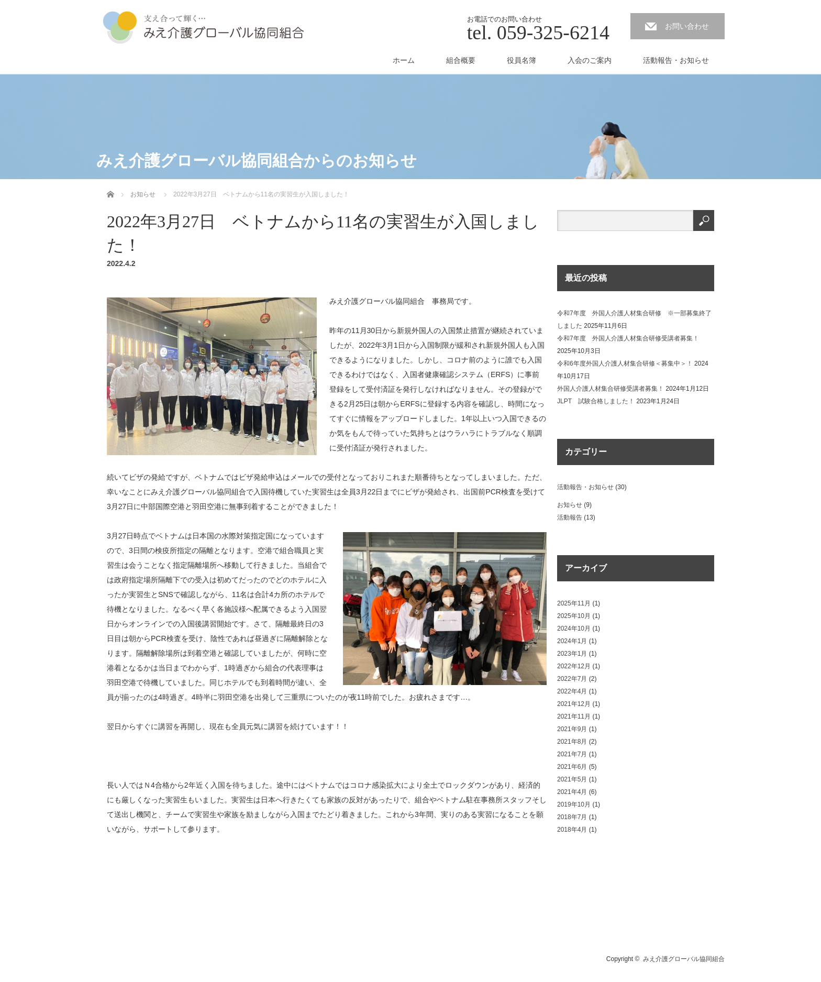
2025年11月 (574, 603)
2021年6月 (572, 766)
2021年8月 (572, 741)
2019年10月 (574, 804)
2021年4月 (572, 792)
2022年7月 (572, 678)
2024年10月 (574, 628)
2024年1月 (572, 641)
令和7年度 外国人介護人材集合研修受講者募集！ (628, 338)
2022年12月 (574, 666)
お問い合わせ (687, 26)
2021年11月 (574, 716)
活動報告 (569, 517)
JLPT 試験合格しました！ (596, 401)
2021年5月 (572, 779)
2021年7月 (572, 754)
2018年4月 (572, 829)
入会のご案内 (590, 60)
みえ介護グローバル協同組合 (684, 959)
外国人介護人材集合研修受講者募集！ (610, 388)
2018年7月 (572, 817)
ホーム (404, 60)
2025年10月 (574, 616)
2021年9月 (572, 729)
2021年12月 (574, 704)
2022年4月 (572, 691)
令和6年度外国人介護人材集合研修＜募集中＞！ (625, 363)
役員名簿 (521, 60)
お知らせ (569, 505)
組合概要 (460, 60)
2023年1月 (572, 653)
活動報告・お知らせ (676, 60)
